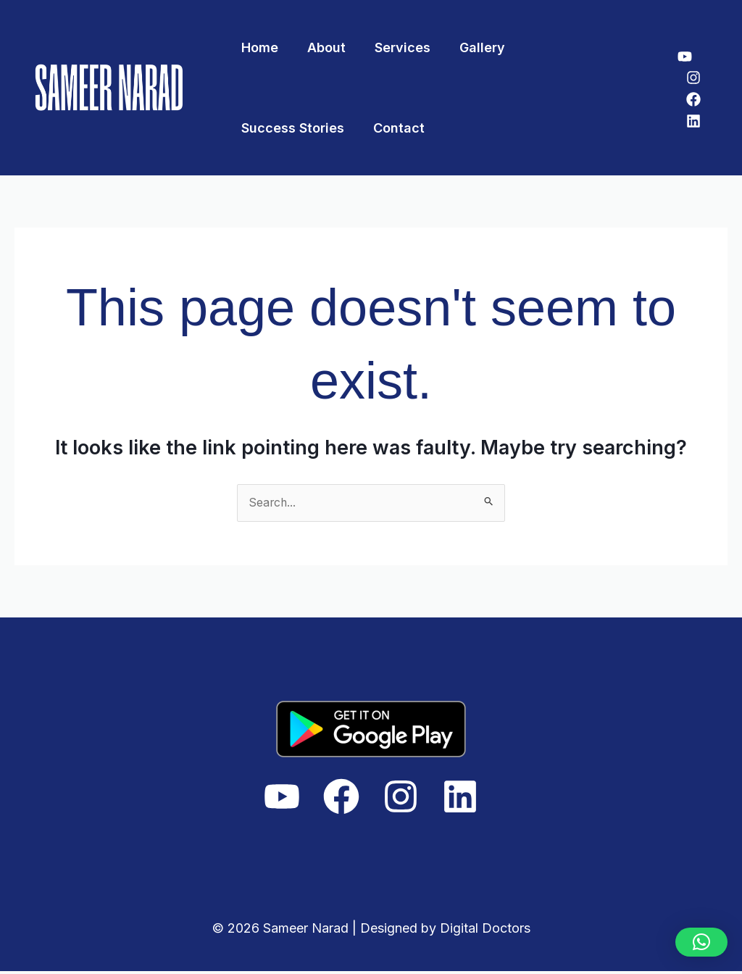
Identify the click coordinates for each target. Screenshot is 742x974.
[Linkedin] (693, 121)
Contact (265, 128)
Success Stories (572, 47)
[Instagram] (693, 77)
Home (258, 47)
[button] (701, 942)
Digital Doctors (485, 930)
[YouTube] (685, 56)
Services (395, 47)
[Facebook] (693, 99)
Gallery (472, 47)
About (322, 47)
